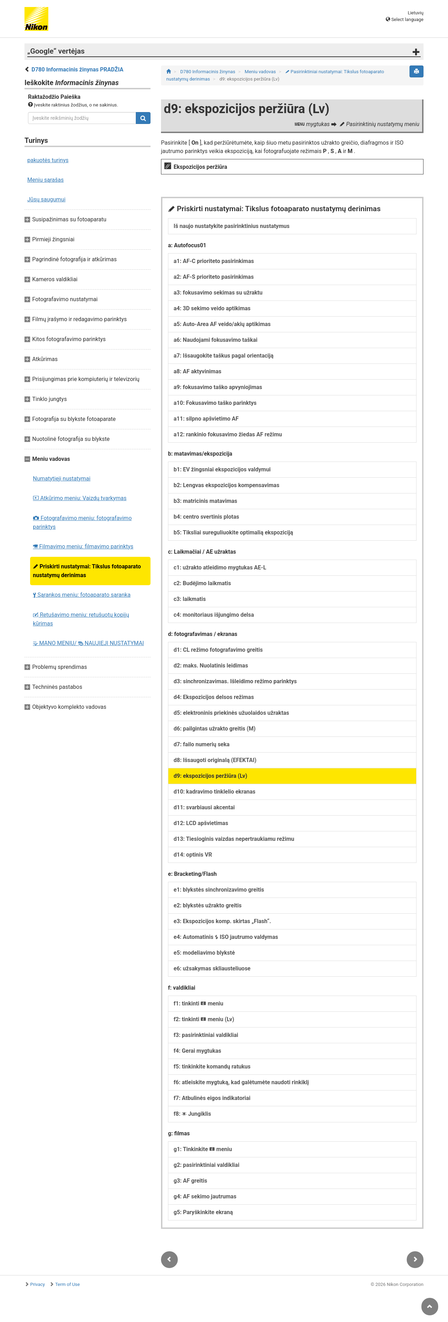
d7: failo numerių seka (202, 744)
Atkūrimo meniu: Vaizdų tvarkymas (80, 498)
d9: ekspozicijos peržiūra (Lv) (210, 776)
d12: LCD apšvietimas (201, 823)
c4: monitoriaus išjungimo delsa (214, 614)
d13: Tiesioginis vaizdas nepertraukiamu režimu (234, 839)
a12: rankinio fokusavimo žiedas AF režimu (228, 434)
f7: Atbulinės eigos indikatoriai (212, 1098)
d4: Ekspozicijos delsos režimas (214, 697)
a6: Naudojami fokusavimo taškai (216, 340)
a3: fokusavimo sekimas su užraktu (218, 292)
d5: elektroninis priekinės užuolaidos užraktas (231, 713)
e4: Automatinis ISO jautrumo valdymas (226, 937)
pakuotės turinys (48, 160)
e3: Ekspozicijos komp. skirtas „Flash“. (222, 921)
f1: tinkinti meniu (198, 1003)
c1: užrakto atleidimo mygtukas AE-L (220, 567)
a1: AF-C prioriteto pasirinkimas (214, 261)
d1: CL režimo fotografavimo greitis (218, 649)
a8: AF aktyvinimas (198, 371)
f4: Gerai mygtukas (197, 1050)
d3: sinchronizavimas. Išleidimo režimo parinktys (235, 681)
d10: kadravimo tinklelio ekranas (214, 791)
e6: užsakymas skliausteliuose (212, 968)
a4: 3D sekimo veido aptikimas (212, 308)
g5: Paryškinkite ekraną (203, 1212)
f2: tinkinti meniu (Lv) (204, 1019)
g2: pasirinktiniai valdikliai (206, 1165)
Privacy (37, 1284)
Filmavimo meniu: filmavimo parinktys (83, 546)
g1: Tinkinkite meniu (203, 1149)
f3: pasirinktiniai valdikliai (206, 1035)
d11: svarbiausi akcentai (204, 807)
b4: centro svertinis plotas (206, 516)
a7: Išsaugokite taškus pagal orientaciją (223, 355)
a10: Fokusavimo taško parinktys (215, 403)
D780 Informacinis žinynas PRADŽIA (77, 69)
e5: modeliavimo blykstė (204, 952)
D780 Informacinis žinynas (208, 71)
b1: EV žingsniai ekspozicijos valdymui (222, 469)
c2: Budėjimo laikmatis (202, 583)
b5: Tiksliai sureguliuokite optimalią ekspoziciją (233, 532)
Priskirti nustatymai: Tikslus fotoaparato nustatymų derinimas (87, 571)
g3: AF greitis (190, 1180)
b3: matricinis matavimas (205, 501)
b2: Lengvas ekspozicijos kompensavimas (226, 485)
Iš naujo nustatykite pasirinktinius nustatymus (231, 226)
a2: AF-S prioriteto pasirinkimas (214, 277)
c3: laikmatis (190, 599)
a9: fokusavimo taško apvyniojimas (218, 387)
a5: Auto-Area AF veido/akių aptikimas (222, 324)
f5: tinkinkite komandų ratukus (212, 1066)
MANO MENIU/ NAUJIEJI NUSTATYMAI (88, 643)
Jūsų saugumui (46, 199)
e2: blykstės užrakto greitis (207, 905)
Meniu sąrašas (45, 180)
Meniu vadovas (261, 71)
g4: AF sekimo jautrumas (205, 1196)
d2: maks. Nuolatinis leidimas (211, 665)
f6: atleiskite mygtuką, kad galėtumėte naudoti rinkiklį (241, 1082)
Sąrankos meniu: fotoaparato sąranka (82, 594)
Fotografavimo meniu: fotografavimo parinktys (82, 522)
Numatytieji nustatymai (61, 478)
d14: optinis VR (193, 854)
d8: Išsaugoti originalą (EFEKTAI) (215, 760)
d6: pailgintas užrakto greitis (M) (214, 728)
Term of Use (67, 1284)
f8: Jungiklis (192, 1113)
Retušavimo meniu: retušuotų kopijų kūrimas (81, 619)
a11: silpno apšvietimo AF (206, 418)
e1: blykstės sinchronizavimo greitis (219, 889)
